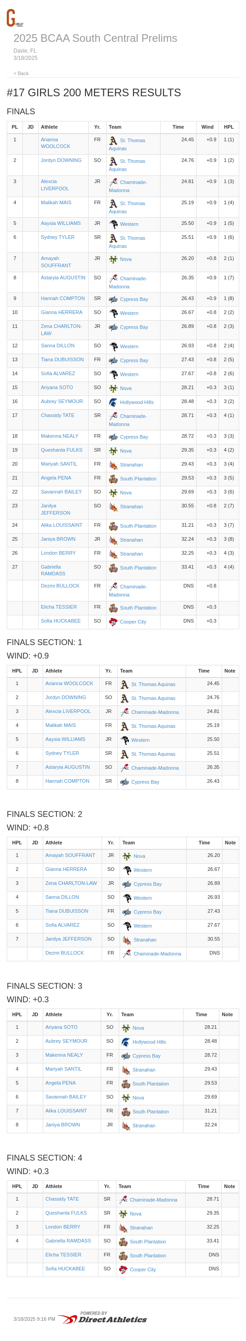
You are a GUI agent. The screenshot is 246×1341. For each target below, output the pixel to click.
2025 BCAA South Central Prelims (95, 38)
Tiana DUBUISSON (62, 359)
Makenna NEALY (60, 436)
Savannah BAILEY (61, 491)
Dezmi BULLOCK (60, 585)
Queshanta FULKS (61, 450)
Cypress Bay (134, 299)
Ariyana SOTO (57, 387)
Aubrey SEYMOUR (62, 401)
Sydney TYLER (58, 237)
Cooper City (133, 621)
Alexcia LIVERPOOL (68, 711)
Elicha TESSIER (59, 607)
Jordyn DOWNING (61, 160)
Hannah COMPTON (63, 298)
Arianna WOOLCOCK (69, 683)
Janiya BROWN (58, 539)
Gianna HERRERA (61, 312)
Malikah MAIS (56, 202)
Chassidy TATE (58, 415)
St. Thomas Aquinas (153, 684)
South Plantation (138, 478)
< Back (21, 73)
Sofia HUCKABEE (61, 620)
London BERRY (58, 553)
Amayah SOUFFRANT (70, 855)
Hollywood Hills (137, 402)
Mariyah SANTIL (59, 463)
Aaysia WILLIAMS (61, 223)
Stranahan (131, 464)
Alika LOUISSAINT (61, 525)
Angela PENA (56, 477)
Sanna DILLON (58, 345)
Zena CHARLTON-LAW (71, 883)
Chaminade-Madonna (155, 712)
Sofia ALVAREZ (58, 373)
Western (129, 224)
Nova (126, 259)
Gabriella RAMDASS (68, 1240)
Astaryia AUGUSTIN (63, 277)
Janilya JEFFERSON (68, 939)
